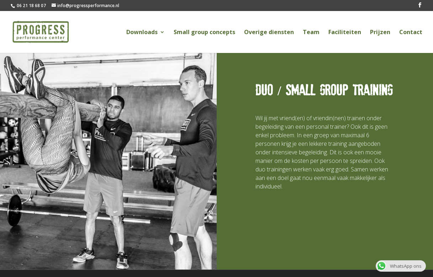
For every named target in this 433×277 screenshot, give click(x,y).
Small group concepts (204, 33)
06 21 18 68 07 (31, 5)
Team (311, 33)
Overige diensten (269, 33)
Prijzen (380, 33)
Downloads (142, 33)
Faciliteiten (344, 33)
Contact (410, 33)
